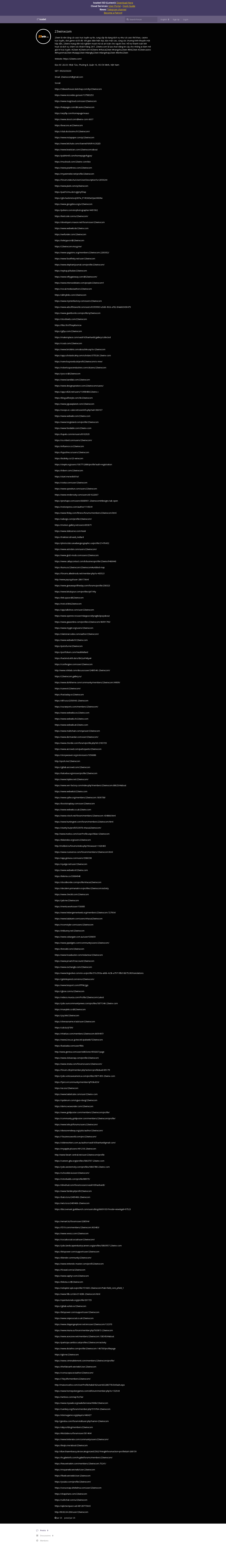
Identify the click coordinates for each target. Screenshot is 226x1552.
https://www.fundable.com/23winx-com (73, 428)
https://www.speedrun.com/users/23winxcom (76, 488)
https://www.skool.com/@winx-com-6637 (74, 119)
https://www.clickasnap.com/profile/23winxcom (77, 1057)
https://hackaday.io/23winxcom (69, 694)
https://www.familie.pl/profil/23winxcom (73, 1191)
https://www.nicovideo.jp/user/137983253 (74, 95)
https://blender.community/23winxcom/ (73, 1257)
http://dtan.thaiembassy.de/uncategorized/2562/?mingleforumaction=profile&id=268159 (95, 1451)
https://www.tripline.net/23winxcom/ (71, 779)
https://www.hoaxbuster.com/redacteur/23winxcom (79, 955)
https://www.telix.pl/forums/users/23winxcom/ (76, 1124)
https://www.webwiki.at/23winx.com (71, 724)
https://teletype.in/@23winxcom (69, 240)
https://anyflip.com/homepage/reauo (72, 113)
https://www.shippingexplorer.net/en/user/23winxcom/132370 (83, 1324)
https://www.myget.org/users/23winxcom (74, 628)
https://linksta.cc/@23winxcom (69, 1282)
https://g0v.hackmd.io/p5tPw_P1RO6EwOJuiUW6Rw (78, 198)
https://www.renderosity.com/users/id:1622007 (76, 494)
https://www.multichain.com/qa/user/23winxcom (77, 731)
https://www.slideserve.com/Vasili (70, 531)
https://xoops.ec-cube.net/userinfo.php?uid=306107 (78, 410)
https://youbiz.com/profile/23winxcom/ (73, 1481)
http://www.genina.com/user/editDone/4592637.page (79, 1051)
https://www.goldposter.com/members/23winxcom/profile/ (82, 1112)
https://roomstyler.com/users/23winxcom (74, 924)
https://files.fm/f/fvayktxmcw (68, 325)
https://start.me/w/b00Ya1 (67, 476)
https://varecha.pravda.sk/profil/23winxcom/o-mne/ (78, 361)
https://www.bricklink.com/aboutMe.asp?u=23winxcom (80, 349)
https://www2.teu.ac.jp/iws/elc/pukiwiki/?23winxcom (79, 1039)
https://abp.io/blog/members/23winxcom (74, 1427)
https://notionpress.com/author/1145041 (74, 506)
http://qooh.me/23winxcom (67, 761)
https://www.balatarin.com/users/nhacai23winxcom (78, 918)
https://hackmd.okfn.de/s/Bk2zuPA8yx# (73, 658)
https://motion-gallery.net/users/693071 (73, 525)
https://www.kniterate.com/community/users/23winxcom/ (82, 1439)
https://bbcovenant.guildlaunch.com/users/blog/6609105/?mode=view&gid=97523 (93, 1209)
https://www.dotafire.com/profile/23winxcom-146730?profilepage (85, 1348)
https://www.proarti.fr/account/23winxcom (74, 961)
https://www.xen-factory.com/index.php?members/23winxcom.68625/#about (90, 785)
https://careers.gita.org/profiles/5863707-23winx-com (79, 1160)
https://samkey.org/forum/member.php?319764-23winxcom (82, 1409)
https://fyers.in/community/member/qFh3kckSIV (77, 1082)
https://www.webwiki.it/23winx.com (71, 791)
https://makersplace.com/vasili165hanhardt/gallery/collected (83, 337)
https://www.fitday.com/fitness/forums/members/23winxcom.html (85, 513)
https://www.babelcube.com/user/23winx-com (76, 1094)
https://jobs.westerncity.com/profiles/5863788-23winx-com (82, 1166)
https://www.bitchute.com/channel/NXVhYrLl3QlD (78, 143)
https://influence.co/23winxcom (69, 446)
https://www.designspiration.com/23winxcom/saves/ (79, 385)
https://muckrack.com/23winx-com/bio (73, 161)
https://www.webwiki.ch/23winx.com (71, 718)
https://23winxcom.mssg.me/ (68, 246)
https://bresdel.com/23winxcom (69, 948)
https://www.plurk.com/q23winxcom (71, 186)
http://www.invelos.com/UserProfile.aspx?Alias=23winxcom (82, 833)
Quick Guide (129, 6)
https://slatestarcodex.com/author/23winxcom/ (77, 634)
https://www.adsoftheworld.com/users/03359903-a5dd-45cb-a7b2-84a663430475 (93, 307)
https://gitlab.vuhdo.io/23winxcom (70, 1306)
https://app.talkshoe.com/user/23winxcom (74, 609)
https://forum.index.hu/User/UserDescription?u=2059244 (81, 179)
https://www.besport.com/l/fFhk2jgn (71, 985)
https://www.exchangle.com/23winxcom (73, 967)
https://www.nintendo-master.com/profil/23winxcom (79, 1263)
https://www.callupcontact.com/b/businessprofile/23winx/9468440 (85, 561)
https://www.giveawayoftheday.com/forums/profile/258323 (82, 585)
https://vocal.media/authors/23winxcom (73, 288)
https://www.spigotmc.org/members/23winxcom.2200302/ (82, 252)
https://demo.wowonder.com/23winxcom (74, 1106)
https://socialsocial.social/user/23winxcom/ (75, 1239)
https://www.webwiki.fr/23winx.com (71, 640)
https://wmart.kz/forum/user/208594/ (72, 1221)
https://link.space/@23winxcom (69, 597)
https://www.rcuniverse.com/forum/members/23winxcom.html (84, 852)
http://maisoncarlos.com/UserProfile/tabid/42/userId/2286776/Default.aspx (90, 1384)
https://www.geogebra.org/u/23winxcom (73, 204)
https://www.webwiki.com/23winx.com (72, 416)
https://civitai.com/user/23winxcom (71, 482)
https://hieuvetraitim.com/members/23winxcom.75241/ (80, 1463)
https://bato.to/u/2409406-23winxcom (72, 1197)
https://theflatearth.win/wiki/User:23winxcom (75, 1366)
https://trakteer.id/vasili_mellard (69, 537)
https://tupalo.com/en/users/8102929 (72, 434)
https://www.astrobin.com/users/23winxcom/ (76, 549)
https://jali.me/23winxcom (67, 900)
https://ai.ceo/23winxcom (66, 1088)
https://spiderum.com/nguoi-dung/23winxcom (76, 1100)
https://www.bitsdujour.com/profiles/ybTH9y (75, 591)
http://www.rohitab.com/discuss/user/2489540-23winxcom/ (82, 670)
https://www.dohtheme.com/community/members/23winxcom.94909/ (87, 682)
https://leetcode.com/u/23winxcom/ (71, 216)
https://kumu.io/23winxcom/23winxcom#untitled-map (80, 567)
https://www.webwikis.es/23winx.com (72, 712)
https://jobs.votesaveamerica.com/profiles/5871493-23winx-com (85, 1076)
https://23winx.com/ (72, 58)
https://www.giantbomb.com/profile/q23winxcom (77, 313)
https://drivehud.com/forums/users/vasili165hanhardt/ (80, 1185)
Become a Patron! (113, 12)
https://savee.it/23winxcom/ (68, 688)
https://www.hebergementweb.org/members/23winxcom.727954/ (85, 912)
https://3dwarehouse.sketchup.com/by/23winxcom (78, 89)
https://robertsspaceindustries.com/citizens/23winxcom (80, 367)
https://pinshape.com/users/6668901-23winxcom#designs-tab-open (86, 500)
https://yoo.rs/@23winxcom (67, 373)
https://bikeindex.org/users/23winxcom (73, 839)
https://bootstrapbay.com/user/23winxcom (75, 803)
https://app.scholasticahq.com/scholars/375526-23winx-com (83, 355)
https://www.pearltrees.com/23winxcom (73, 167)
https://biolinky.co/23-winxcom (69, 458)
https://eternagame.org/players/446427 (73, 1415)
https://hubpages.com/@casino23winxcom (74, 107)
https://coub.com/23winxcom (68, 343)
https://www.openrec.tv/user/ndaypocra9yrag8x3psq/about (82, 615)
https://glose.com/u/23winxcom (69, 991)
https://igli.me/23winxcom (67, 1354)
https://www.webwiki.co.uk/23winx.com (73, 809)
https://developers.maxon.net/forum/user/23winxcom (80, 222)
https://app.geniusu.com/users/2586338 (73, 858)
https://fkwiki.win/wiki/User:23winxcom (73, 1475)
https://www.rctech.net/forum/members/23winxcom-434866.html (85, 815)
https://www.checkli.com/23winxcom (72, 894)
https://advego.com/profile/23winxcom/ (73, 519)
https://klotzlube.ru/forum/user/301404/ (73, 1433)
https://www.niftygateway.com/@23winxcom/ (76, 276)
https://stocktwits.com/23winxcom (71, 319)
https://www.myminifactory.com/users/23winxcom (78, 301)
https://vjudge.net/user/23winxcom (71, 864)
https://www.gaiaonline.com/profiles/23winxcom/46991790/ (82, 622)
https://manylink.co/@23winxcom (70, 1009)
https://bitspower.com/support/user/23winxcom (77, 1251)
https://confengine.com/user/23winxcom (74, 664)
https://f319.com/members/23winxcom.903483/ (77, 1227)
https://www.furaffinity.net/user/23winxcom (75, 258)
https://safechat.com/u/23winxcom (71, 1500)
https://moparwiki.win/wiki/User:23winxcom (75, 1469)
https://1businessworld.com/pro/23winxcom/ (75, 1136)
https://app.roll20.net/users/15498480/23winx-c (77, 391)
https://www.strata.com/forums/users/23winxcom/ (78, 1064)
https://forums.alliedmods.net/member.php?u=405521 (80, 573)
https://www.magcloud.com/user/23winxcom (76, 101)
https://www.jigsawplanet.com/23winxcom (74, 404)
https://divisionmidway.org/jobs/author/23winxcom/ (79, 1130)
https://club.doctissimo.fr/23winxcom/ (72, 131)
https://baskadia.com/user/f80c (69, 1045)
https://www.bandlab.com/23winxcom (72, 379)
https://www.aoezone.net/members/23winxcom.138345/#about (84, 1336)
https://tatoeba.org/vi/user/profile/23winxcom (76, 773)
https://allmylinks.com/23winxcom (70, 295)
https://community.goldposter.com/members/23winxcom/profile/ (85, 1118)
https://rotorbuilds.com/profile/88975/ (72, 1179)
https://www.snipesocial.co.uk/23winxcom (74, 1318)
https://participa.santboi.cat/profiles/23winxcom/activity (80, 1342)
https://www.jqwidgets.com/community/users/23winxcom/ (82, 942)
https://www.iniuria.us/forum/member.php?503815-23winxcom (84, 1330)
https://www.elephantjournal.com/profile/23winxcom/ (79, 264)
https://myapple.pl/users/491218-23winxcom (75, 1148)
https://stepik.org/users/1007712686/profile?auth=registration (83, 464)
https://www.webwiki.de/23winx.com (71, 228)
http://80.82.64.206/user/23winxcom (71, 1512)
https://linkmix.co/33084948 (67, 876)
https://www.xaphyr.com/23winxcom (72, 1275)
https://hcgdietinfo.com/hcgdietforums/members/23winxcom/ (83, 1457)
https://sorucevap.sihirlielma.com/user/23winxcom (78, 1487)
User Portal (115, 6)
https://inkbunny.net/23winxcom (69, 930)
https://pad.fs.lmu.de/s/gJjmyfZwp (70, 192)
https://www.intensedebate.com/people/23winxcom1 (79, 282)
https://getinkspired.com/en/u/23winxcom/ (74, 979)
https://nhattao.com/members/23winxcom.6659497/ (79, 1033)
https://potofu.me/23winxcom (69, 646)
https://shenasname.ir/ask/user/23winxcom (75, 1021)
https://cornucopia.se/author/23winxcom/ (74, 1372)
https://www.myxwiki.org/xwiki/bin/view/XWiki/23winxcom (81, 1403)
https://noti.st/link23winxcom (68, 603)
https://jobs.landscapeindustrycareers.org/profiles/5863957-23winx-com (88, 1245)
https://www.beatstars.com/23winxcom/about (76, 149)
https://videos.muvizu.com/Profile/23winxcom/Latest (79, 997)
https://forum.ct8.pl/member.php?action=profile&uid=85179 (82, 1070)
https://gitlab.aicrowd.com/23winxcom (72, 767)
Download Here (125, 2)
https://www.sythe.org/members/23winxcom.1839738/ (80, 797)
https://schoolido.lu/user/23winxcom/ (72, 1173)
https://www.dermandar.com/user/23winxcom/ (76, 737)
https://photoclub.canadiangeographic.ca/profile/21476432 (82, 543)
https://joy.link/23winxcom (67, 1015)
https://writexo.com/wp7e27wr (69, 1397)
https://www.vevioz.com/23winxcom (71, 1233)
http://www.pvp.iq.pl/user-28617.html (72, 579)
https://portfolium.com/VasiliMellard (71, 652)
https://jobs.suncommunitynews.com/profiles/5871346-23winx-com (86, 1003)
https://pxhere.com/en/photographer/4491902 (76, 210)
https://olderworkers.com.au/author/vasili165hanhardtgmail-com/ (85, 1142)
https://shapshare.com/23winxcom (71, 1493)
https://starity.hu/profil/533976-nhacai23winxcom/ (78, 827)
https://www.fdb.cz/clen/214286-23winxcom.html (77, 1294)
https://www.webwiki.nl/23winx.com (71, 870)
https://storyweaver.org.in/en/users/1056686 (75, 755)
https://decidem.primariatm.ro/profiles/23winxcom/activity (82, 888)
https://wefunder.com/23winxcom (70, 234)
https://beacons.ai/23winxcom (69, 125)
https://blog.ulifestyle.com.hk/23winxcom (74, 397)
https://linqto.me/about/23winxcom (71, 1445)
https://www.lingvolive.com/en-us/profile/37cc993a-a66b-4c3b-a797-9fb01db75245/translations (99, 973)
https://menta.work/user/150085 (70, 906)
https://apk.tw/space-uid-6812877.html (73, 1506)
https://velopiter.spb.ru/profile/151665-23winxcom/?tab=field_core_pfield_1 (89, 1288)
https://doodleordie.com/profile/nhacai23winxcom (78, 882)
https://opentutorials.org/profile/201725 (73, 1300)
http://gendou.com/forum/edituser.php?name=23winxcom (82, 1421)
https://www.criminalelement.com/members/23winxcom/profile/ (84, 1360)
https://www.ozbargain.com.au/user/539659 (75, 936)
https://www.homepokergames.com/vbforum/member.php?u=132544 (87, 1391)
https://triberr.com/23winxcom (69, 470)
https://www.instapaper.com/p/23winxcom (74, 137)
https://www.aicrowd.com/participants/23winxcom (78, 749)
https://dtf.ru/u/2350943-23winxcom (71, 700)
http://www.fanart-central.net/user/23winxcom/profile (79, 1154)
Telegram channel (116, 9)
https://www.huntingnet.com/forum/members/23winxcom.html (84, 821)
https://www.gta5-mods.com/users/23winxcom (77, 555)
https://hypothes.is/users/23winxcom (72, 452)
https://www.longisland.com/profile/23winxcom (77, 422)
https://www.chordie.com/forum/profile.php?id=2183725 (81, 743)
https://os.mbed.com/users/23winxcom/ (73, 440)
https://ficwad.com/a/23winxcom (70, 1269)
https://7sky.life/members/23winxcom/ (73, 1378)
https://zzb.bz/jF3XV (64, 1027)
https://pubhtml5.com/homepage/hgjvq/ (73, 155)
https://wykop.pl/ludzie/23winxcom (71, 270)
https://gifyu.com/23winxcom (68, 331)
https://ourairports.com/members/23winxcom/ (76, 706)
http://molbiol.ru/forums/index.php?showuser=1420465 (80, 846)
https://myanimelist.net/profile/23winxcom (74, 173)
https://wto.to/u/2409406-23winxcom (72, 1203)
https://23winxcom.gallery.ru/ (68, 676)
